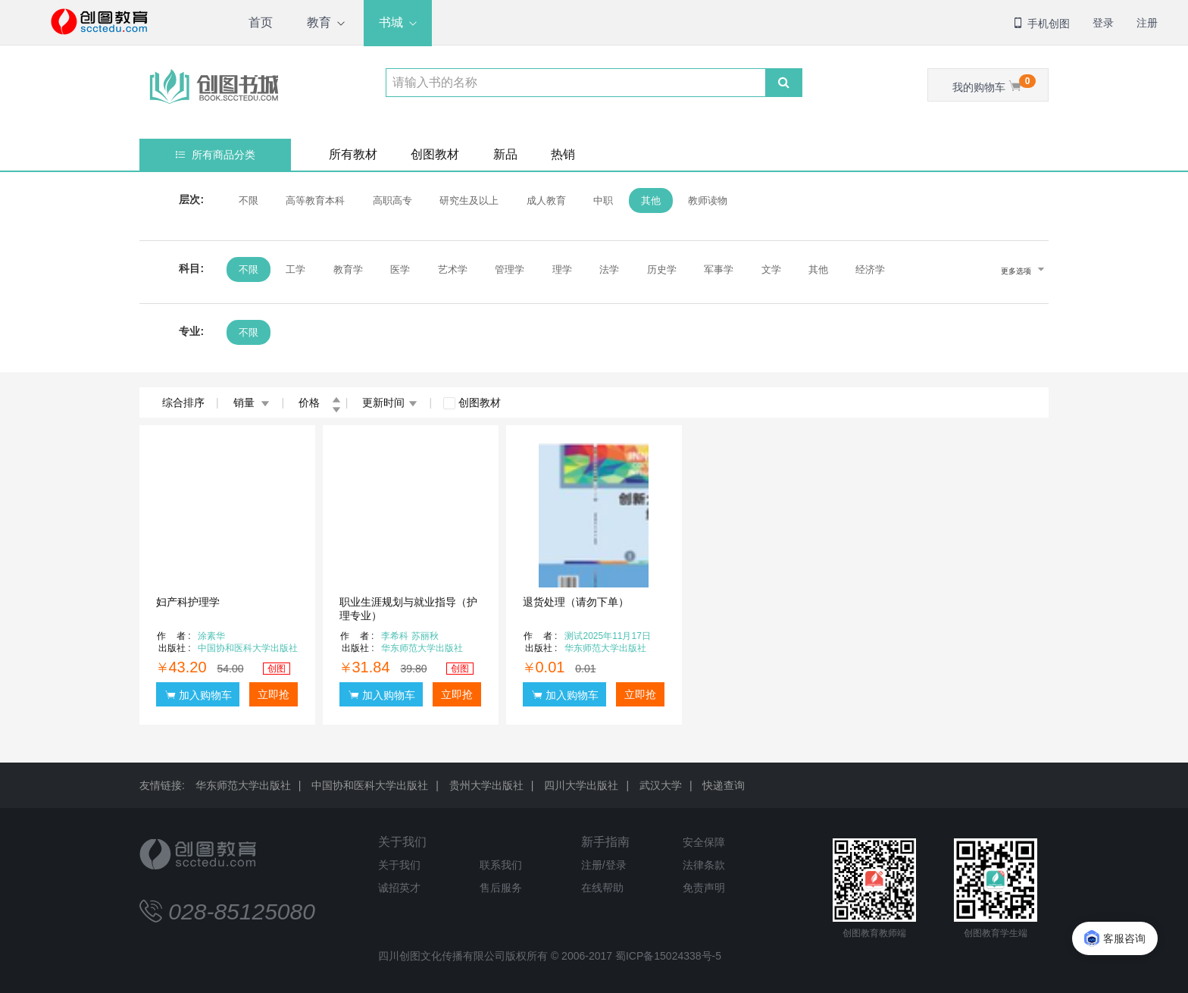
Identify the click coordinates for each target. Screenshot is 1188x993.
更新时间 (389, 402)
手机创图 (1041, 23)
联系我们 (501, 865)
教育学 (348, 269)
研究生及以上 (469, 200)
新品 (505, 154)
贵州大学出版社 (486, 785)
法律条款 (704, 865)
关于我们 (402, 841)
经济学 (870, 269)
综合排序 (183, 402)
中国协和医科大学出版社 (369, 785)
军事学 (718, 269)
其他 (651, 200)
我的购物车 (994, 83)
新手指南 (605, 841)
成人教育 (546, 200)
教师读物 (707, 200)
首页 (261, 22)
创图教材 (435, 154)
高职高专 (392, 200)
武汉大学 (660, 785)
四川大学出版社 (581, 785)
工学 (295, 269)
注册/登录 (604, 865)
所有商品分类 (215, 155)
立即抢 (273, 694)
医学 (400, 269)
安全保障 (704, 842)
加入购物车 (198, 694)
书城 (391, 22)
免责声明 (704, 888)
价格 (320, 402)
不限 (248, 200)
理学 (562, 269)
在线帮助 (602, 888)
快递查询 (723, 785)
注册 (1147, 23)
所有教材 (353, 154)
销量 (251, 402)
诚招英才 (399, 888)
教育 (319, 22)
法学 (609, 269)
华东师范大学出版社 (243, 785)
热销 (563, 154)
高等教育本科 (315, 200)
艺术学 (452, 269)
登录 (1103, 23)
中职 (603, 200)
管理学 (509, 269)
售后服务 (501, 888)
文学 (771, 269)
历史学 (662, 269)
